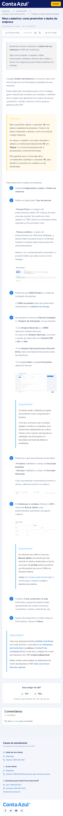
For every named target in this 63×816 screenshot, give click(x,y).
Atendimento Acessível (11, 792)
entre (16, 721)
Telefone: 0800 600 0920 (13, 760)
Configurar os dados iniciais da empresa (45, 14)
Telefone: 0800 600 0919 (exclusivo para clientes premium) (26, 774)
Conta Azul (6, 11)
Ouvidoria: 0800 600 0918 (14, 788)
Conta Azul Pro (21, 11)
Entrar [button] (56, 4)
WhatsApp (8, 756)
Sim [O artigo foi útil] (27, 693)
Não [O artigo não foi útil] (40, 693)
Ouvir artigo (51, 33)
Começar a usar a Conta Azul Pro (13, 14)
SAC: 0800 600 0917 (12, 785)
